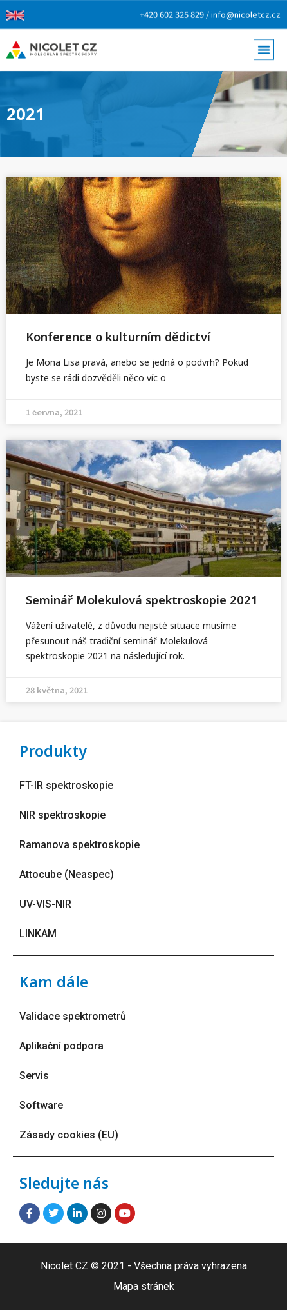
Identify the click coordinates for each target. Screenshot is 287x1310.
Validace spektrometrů (72, 1016)
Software (41, 1105)
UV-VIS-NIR (45, 904)
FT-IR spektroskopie (66, 785)
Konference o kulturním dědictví (118, 336)
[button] (264, 46)
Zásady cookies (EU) (68, 1135)
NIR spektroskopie (62, 815)
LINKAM (38, 934)
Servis (34, 1075)
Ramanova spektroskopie (79, 845)
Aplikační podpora (61, 1046)
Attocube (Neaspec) (66, 874)
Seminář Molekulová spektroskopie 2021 (142, 599)
